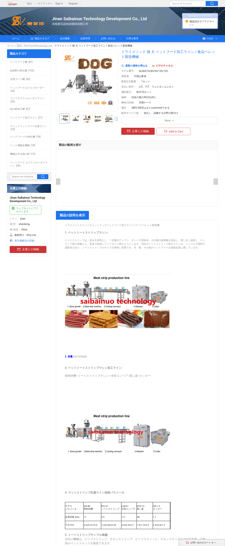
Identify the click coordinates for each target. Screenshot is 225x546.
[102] (22, 70)
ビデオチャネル (164, 65)
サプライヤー (45, 3)
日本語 (207, 38)
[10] (28, 128)
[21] (26, 117)
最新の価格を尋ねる (136, 65)
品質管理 (85, 38)
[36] (28, 164)
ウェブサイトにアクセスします (24, 210)
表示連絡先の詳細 (24, 240)
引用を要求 (132, 38)
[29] (27, 100)
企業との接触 (28, 249)
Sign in (59, 3)
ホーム (16, 38)
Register (73, 3)
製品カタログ (39, 38)
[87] (21, 62)
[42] (20, 79)
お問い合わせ (108, 38)
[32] (27, 89)
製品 (29, 3)
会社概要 (65, 38)
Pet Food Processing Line (38, 45)
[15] (22, 153)
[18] (25, 136)
